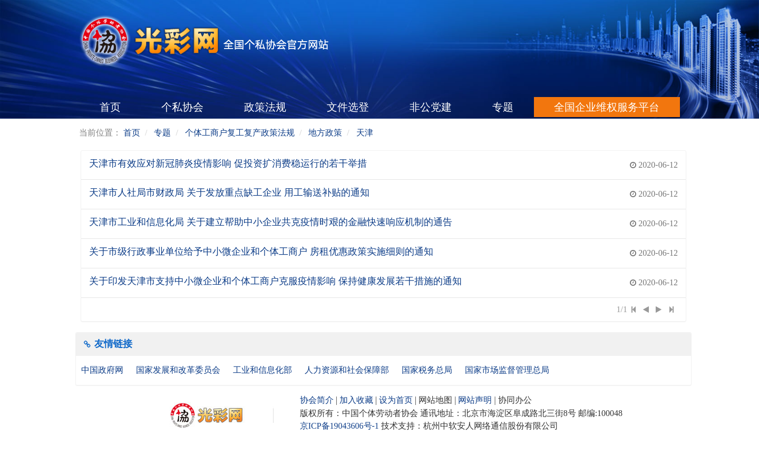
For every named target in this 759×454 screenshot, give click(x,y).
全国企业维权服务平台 (606, 107)
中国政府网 (103, 369)
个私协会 (182, 107)
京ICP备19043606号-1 (339, 425)
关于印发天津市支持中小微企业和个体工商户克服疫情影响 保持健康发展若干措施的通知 (275, 281)
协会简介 (317, 399)
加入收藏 (356, 399)
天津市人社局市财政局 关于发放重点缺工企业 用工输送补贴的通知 (229, 192)
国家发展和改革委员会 (179, 369)
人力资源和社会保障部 (348, 369)
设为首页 (396, 399)
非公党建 (431, 107)
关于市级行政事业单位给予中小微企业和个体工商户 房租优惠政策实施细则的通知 (261, 251)
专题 (502, 107)
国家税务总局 (428, 369)
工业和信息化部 (263, 369)
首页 (110, 107)
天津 (364, 132)
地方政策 (325, 132)
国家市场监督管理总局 (507, 369)
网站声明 (475, 399)
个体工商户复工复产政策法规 (240, 132)
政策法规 (265, 107)
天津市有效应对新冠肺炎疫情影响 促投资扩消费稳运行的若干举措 (228, 163)
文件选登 (348, 107)
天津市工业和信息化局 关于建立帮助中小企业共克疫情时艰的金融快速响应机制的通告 (270, 222)
